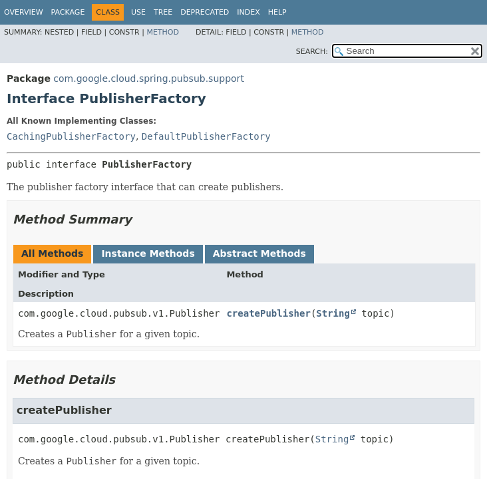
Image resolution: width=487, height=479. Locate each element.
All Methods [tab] (52, 253)
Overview (23, 12)
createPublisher (268, 313)
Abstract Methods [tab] (259, 253)
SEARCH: (312, 51)
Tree (163, 12)
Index (248, 12)
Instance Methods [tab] (147, 253)
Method (162, 32)
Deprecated (204, 12)
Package (68, 12)
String (333, 313)
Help (277, 12)
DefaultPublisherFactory (206, 136)
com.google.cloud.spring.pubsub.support (148, 78)
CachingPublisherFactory (71, 136)
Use (138, 12)
